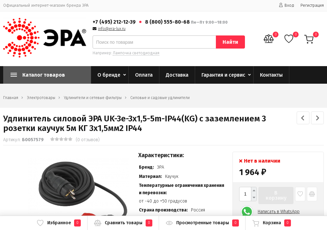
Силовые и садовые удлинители (160, 98)
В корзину (276, 195)
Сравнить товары (123, 223)
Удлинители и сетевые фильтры (93, 98)
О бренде (108, 75)
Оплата (144, 75)
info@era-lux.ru (111, 29)
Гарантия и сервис (223, 75)
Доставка (177, 75)
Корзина (271, 223)
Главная (10, 98)
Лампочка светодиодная (136, 53)
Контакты (271, 75)
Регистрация (312, 5)
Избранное (58, 223)
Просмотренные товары (202, 223)
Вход (286, 5)
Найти (230, 42)
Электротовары (41, 98)
